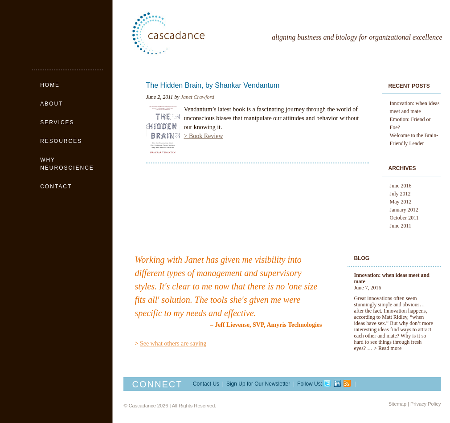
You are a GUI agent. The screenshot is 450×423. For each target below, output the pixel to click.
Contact (56, 186)
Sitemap (397, 404)
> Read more (387, 348)
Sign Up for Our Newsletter (258, 384)
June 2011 (401, 226)
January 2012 (404, 210)
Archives (402, 168)
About (51, 104)
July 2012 (400, 194)
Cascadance (188, 33)
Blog (362, 258)
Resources (61, 141)
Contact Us (206, 384)
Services (57, 122)
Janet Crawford (197, 97)
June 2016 (401, 186)
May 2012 (401, 202)
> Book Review (203, 136)
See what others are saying (173, 343)
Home (50, 85)
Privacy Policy (425, 404)
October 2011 (404, 218)
